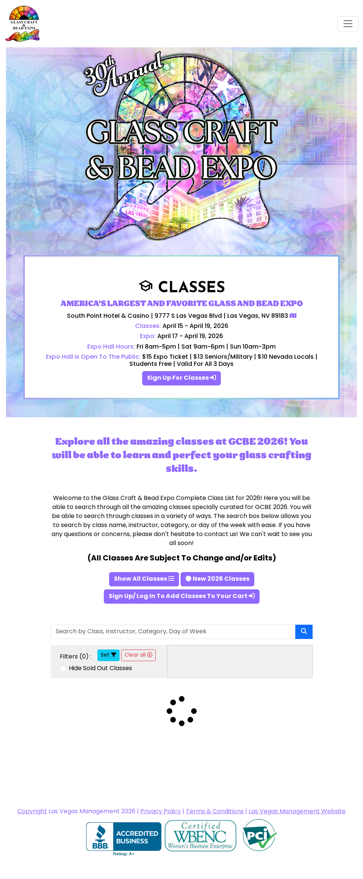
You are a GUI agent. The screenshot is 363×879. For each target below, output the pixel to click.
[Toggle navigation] (347, 23)
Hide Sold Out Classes (99, 668)
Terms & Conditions (215, 812)
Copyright (32, 812)
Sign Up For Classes (181, 378)
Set (108, 655)
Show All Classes (144, 579)
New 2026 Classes (217, 579)
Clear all (138, 655)
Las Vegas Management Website (297, 812)
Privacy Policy (160, 812)
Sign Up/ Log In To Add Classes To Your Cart (182, 596)
